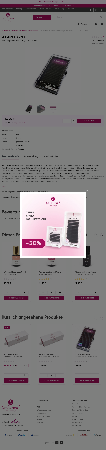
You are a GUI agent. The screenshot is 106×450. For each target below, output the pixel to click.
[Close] (87, 191)
